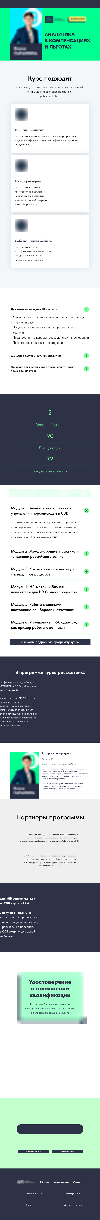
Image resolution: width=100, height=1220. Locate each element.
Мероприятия (79, 1182)
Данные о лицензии (73, 1204)
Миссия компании (61, 1182)
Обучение (44, 1182)
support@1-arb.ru (73, 1193)
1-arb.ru (29, 1204)
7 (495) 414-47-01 (34, 1193)
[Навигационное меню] (95, 4)
